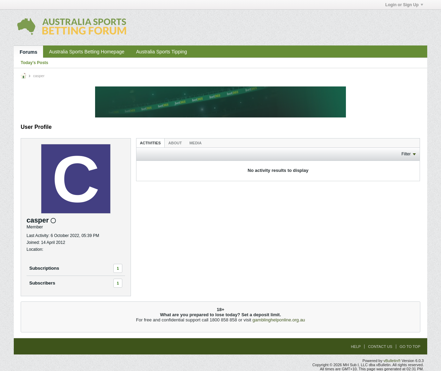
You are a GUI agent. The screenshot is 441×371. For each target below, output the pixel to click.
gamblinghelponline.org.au (279, 319)
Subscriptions (44, 268)
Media (195, 143)
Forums (28, 52)
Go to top (410, 346)
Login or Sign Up (404, 4)
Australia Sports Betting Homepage (86, 51)
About (175, 143)
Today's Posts (34, 62)
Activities (150, 143)
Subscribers (42, 283)
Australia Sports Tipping (161, 51)
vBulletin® (392, 361)
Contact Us (380, 346)
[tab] (150, 142)
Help (356, 346)
